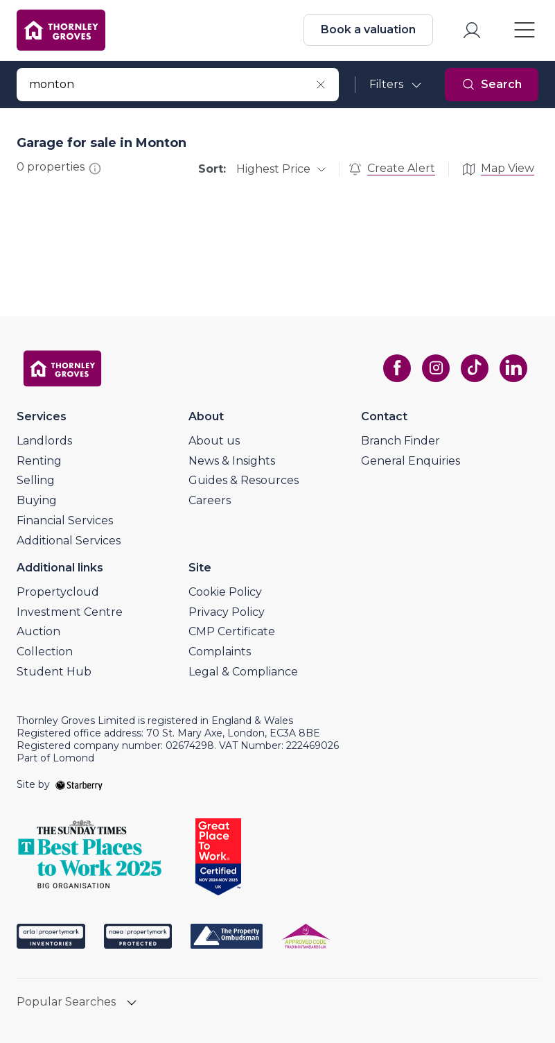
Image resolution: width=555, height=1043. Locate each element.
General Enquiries (410, 460)
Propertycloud (58, 591)
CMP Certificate (231, 631)
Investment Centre (70, 612)
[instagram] (436, 368)
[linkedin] (513, 368)
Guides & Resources (243, 480)
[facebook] (397, 368)
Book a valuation (368, 29)
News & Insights (231, 460)
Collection (45, 651)
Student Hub (54, 671)
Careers (209, 500)
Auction (38, 631)
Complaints (219, 651)
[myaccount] (472, 30)
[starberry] (79, 784)
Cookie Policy (225, 591)
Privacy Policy (226, 612)
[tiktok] (474, 368)
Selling (36, 480)
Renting (39, 460)
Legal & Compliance (243, 671)
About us (214, 440)
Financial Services (65, 520)
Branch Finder (400, 440)
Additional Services (69, 540)
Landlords (44, 440)
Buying (37, 500)
